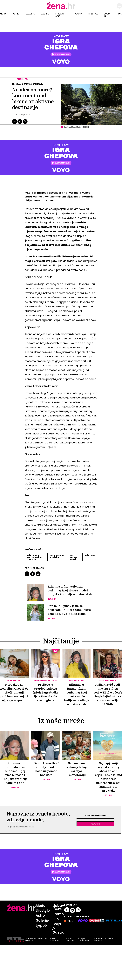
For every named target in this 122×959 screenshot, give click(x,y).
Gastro (45, 13)
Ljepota (78, 13)
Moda (3, 13)
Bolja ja (107, 15)
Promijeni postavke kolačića (103, 939)
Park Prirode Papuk (74, 557)
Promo (58, 914)
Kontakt (43, 938)
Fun (120, 13)
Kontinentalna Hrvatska (57, 556)
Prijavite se (95, 824)
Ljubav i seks (59, 15)
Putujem (22, 79)
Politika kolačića (70, 939)
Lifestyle (93, 13)
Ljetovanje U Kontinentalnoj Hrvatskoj (34, 557)
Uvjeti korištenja (85, 939)
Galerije (30, 13)
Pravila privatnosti (55, 939)
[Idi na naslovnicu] (61, 9)
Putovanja (90, 555)
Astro (16, 13)
